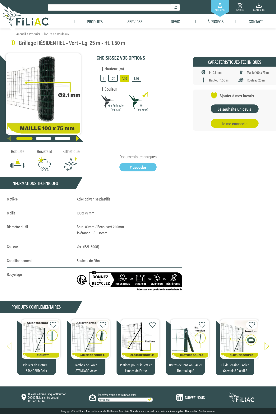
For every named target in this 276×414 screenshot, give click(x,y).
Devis (175, 21)
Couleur (111, 89)
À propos (215, 21)
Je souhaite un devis (234, 109)
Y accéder (138, 167)
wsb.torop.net (157, 411)
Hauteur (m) (114, 68)
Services (134, 21)
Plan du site (191, 411)
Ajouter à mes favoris (232, 95)
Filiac (81, 411)
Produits (95, 21)
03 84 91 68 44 (36, 400)
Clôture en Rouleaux (56, 34)
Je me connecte (234, 123)
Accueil (21, 34)
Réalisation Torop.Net (117, 411)
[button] (78, 138)
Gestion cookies (207, 411)
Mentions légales (174, 411)
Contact (256, 21)
